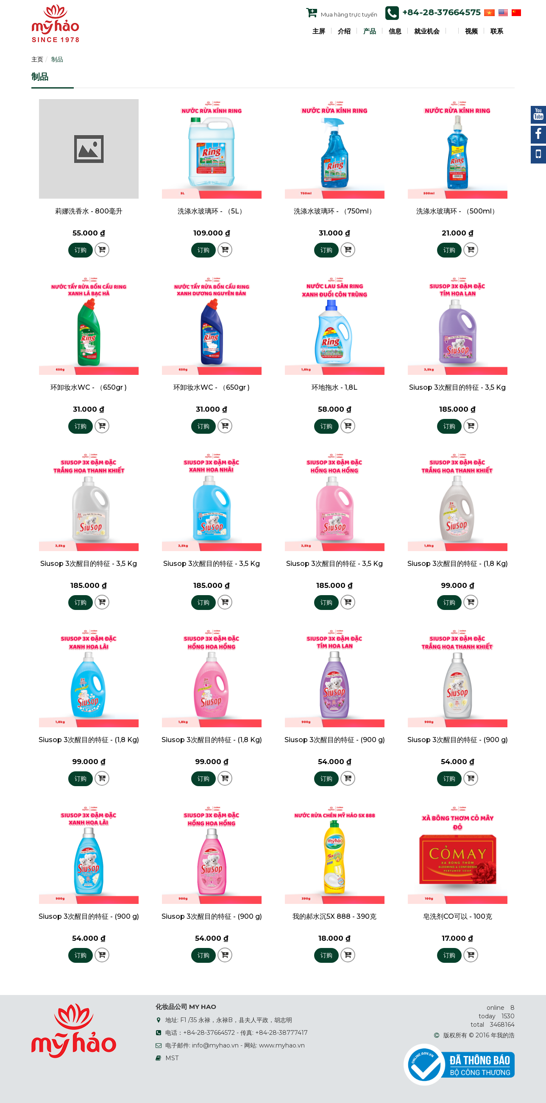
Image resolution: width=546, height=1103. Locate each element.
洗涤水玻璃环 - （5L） (212, 211)
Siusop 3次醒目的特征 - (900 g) (334, 740)
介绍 (344, 31)
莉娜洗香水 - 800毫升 (89, 211)
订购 (80, 250)
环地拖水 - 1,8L (334, 387)
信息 (395, 31)
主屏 (318, 31)
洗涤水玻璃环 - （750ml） (335, 211)
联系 (496, 31)
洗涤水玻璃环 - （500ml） (457, 211)
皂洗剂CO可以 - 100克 (457, 916)
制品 (57, 59)
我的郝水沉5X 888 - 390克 (334, 916)
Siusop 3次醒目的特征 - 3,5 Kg (457, 387)
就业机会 (427, 31)
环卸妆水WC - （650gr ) (88, 387)
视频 (471, 31)
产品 (369, 31)
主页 (37, 59)
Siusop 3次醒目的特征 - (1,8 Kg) (457, 564)
